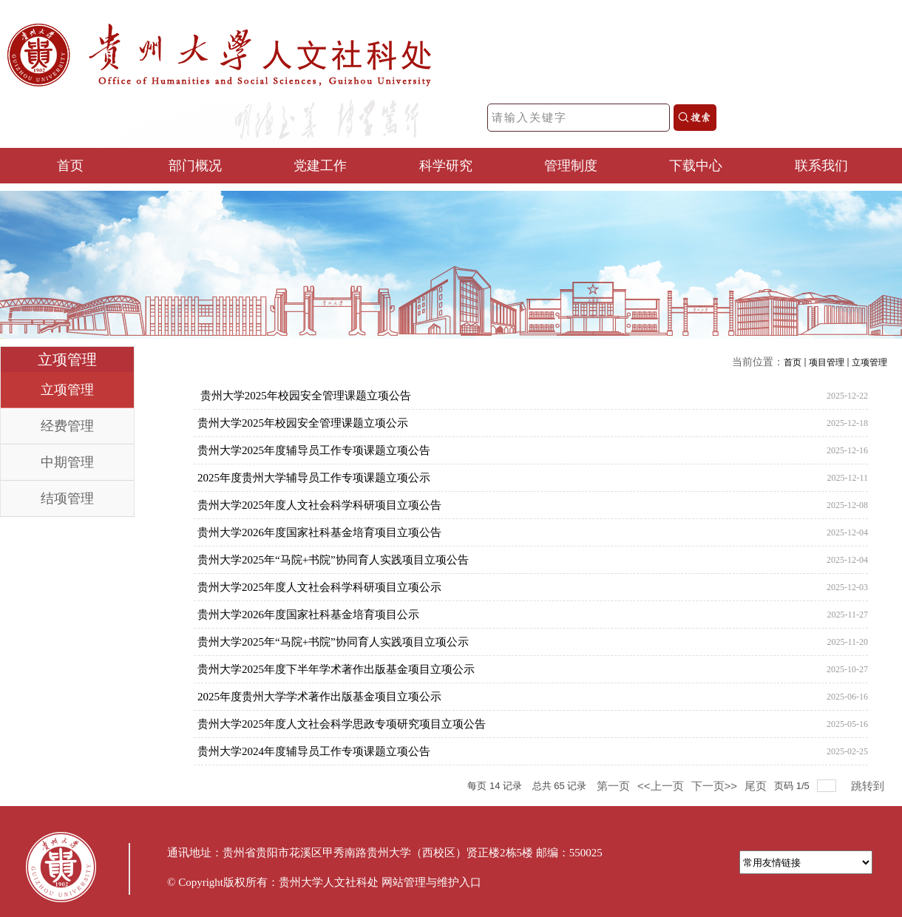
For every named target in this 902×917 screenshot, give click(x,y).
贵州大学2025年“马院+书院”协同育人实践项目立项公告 (333, 560)
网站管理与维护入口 (431, 882)
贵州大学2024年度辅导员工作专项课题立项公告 (313, 751)
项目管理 (826, 362)
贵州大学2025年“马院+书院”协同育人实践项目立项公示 (333, 642)
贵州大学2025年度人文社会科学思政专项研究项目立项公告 (341, 724)
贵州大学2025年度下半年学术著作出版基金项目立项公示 (336, 669)
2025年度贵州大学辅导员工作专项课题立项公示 (313, 478)
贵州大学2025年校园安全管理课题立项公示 (302, 423)
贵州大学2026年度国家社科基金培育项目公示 (308, 614)
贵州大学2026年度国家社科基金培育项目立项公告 (319, 532)
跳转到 (869, 785)
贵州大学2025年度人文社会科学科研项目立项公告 (319, 505)
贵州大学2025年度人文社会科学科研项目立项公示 (319, 587)
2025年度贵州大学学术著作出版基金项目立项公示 (319, 697)
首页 (792, 362)
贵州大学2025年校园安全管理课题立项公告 (304, 396)
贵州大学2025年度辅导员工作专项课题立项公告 (313, 450)
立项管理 (869, 362)
